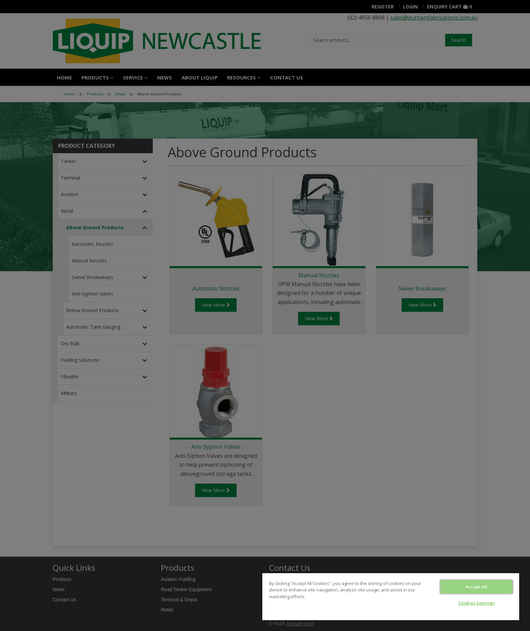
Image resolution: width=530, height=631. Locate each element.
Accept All (476, 587)
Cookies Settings (476, 603)
